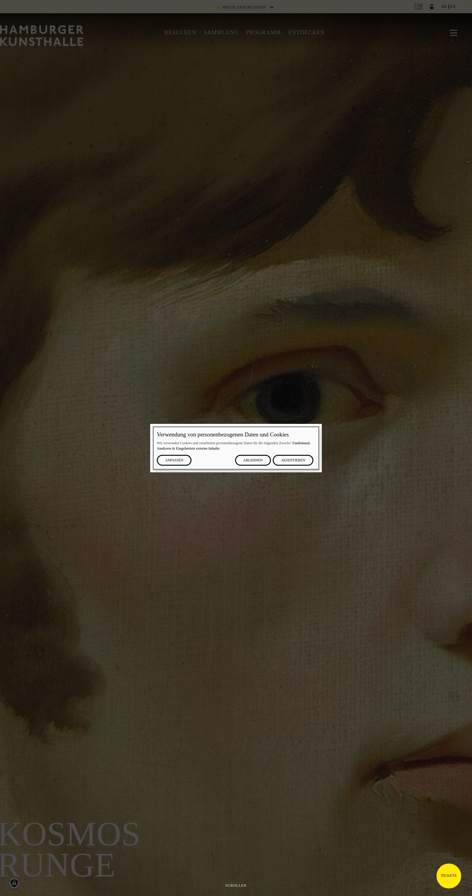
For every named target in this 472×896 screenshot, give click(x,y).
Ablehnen (253, 460)
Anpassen (174, 460)
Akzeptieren (293, 460)
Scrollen (236, 885)
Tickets (449, 875)
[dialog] (236, 448)
